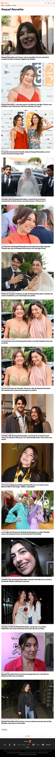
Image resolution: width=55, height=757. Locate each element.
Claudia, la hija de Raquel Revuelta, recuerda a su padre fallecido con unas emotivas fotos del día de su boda (23, 628)
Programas (8, 5)
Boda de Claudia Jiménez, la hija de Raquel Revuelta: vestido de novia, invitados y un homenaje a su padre (27, 295)
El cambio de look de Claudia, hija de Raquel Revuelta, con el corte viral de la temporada (25, 153)
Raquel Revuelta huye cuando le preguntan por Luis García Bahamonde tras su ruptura (25, 675)
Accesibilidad (33, 754)
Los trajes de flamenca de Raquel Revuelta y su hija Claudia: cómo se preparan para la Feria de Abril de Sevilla (25, 533)
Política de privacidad (16, 752)
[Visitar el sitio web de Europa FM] (38, 745)
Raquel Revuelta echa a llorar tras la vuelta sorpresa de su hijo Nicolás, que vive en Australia (26, 722)
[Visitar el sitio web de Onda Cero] (33, 745)
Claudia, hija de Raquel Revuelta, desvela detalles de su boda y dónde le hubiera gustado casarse (26, 580)
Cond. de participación (32, 752)
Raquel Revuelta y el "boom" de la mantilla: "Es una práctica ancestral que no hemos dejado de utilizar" (25, 58)
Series (2, 5)
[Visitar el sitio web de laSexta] (10, 745)
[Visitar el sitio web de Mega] (24, 745)
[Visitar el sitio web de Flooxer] (27, 747)
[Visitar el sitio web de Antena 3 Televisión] (5, 745)
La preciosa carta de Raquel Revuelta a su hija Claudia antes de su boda (26, 342)
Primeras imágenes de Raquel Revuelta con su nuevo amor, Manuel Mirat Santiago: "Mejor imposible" (25, 486)
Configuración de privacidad (42, 752)
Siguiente (4, 729)
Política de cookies (23, 752)
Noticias (14, 5)
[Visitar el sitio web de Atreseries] (29, 745)
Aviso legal (9, 752)
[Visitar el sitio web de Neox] (14, 745)
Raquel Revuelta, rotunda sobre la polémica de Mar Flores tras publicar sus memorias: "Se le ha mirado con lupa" (26, 105)
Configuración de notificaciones (25, 754)
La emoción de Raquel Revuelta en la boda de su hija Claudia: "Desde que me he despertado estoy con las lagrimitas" (25, 247)
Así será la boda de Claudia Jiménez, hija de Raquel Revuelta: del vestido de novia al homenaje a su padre (26, 389)
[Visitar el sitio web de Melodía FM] (43, 745)
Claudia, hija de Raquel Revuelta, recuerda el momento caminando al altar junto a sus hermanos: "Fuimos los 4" (23, 200)
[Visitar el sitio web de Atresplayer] (49, 745)
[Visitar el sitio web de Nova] (19, 745)
